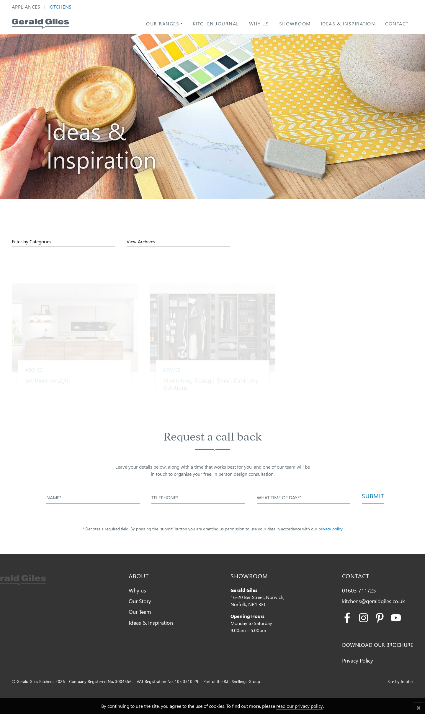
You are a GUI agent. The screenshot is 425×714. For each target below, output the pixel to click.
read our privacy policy (299, 706)
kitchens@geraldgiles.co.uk (373, 601)
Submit (373, 495)
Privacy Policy (357, 660)
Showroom (295, 23)
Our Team (140, 611)
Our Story (140, 601)
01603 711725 (359, 590)
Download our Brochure (377, 644)
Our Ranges (162, 23)
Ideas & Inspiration (348, 23)
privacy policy (330, 529)
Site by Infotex (400, 681)
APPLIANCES (26, 7)
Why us (259, 23)
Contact (397, 23)
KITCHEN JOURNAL (216, 23)
